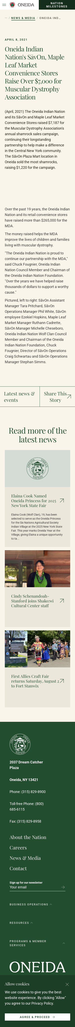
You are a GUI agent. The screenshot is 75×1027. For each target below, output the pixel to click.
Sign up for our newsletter (26, 882)
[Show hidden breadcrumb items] (6, 18)
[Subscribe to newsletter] (63, 887)
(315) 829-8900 (33, 792)
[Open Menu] (4, 5)
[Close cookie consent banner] (67, 984)
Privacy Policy (42, 1003)
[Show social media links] (57, 396)
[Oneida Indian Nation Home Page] (21, 5)
